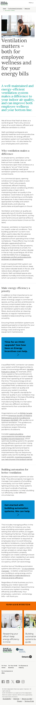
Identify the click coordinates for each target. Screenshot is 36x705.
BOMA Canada (26, 413)
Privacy (19, 701)
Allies (7, 672)
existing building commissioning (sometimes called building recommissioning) (16, 436)
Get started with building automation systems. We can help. (17, 508)
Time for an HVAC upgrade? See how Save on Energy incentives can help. (16, 347)
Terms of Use (29, 701)
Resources (27, 8)
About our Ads (27, 699)
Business (12, 666)
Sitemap (16, 699)
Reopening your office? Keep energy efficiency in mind (11, 638)
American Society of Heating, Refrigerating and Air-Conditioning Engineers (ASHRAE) (16, 418)
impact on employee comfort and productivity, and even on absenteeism (16, 257)
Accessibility (7, 699)
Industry (23, 666)
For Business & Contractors (15, 8)
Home (4, 8)
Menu (32, 3)
